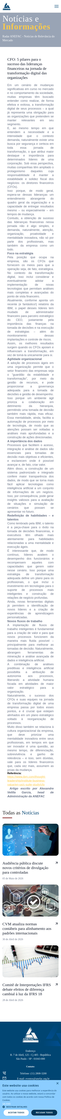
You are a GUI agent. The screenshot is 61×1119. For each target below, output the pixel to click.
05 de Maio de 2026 (12, 878)
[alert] (30, 1099)
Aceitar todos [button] (16, 1112)
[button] (30, 1106)
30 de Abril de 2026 (12, 939)
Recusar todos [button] (44, 1112)
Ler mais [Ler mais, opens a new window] (6, 1103)
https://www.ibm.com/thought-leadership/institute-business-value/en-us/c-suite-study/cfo (26, 780)
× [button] (57, 1083)
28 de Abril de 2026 (12, 1000)
